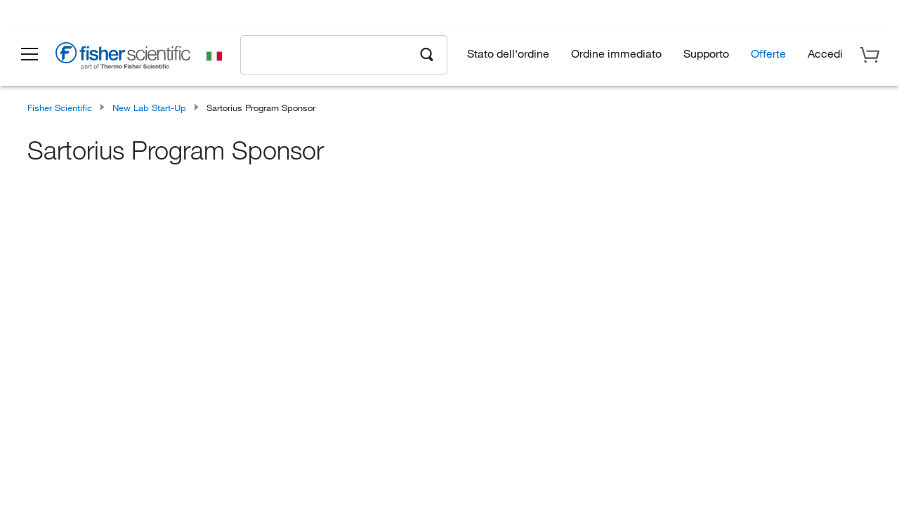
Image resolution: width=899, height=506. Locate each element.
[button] (29, 55)
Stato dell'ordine (508, 53)
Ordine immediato (616, 53)
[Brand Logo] (123, 58)
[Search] (427, 53)
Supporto (706, 53)
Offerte (768, 53)
